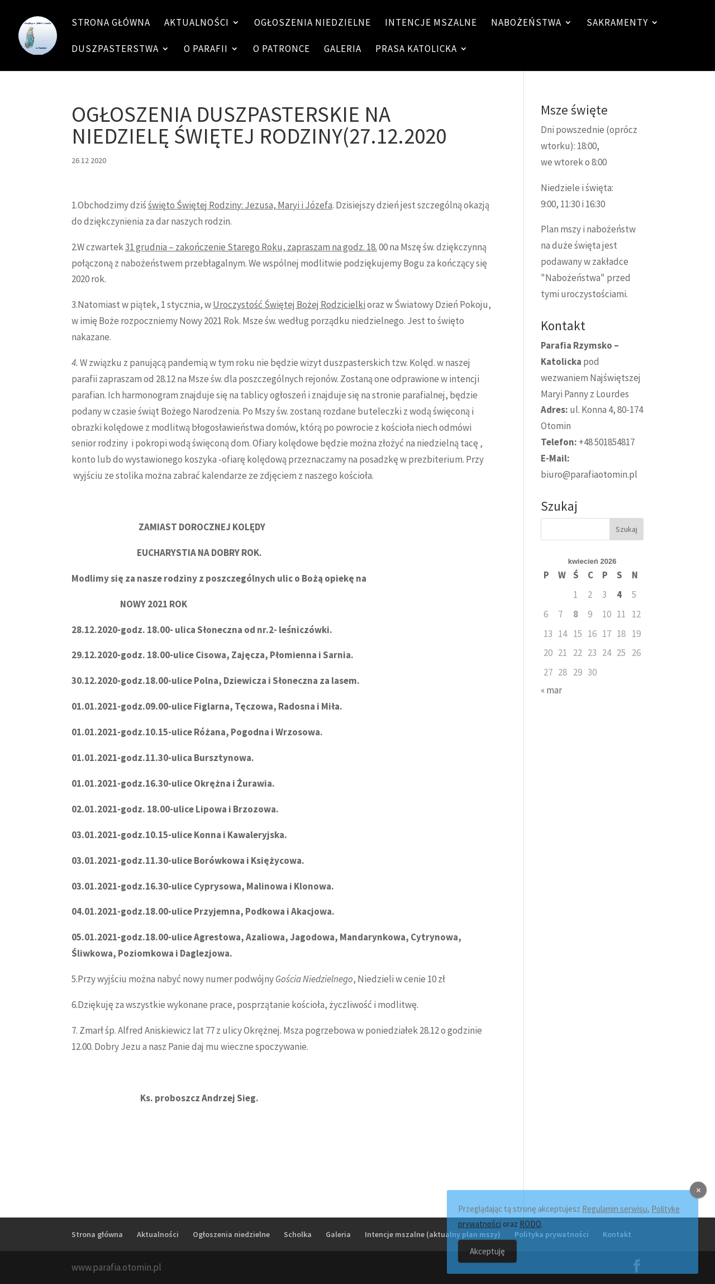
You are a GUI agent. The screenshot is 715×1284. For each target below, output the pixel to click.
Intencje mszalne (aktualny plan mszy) (432, 1234)
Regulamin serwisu (614, 1216)
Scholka (298, 1234)
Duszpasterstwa (115, 50)
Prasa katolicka (416, 50)
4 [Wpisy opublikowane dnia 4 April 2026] (619, 594)
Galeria (342, 50)
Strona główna (111, 23)
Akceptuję (487, 1259)
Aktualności (196, 23)
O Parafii (206, 50)
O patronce (281, 50)
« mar (551, 690)
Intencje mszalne (431, 23)
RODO (530, 1231)
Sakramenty (617, 23)
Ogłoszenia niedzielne (312, 23)
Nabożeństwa (526, 23)
